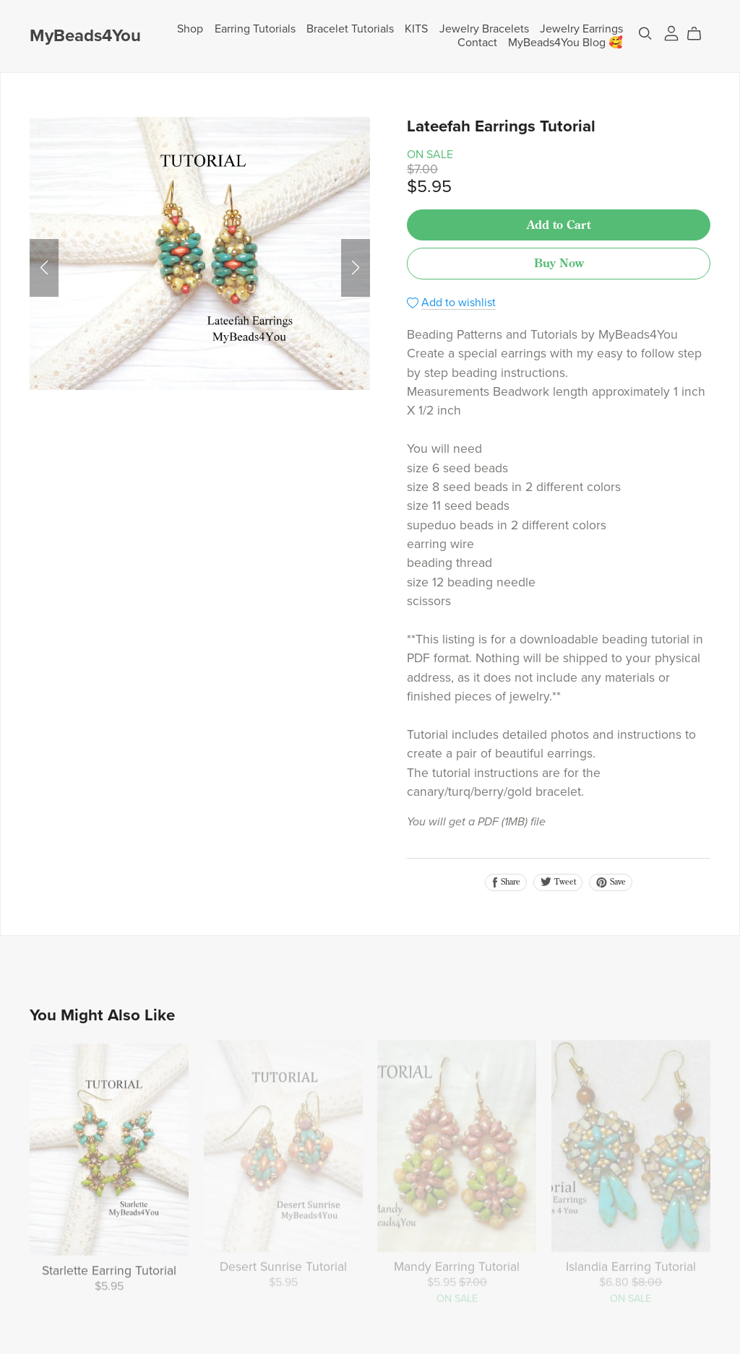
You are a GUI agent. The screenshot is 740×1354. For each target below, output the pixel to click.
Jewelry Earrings (581, 29)
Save (610, 882)
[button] (44, 268)
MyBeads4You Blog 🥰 (565, 42)
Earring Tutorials (255, 29)
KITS (416, 29)
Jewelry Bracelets (484, 29)
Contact (477, 42)
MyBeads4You (85, 35)
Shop (190, 29)
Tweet (558, 882)
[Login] (671, 32)
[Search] (645, 33)
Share (505, 882)
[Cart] (699, 34)
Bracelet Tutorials (350, 29)
